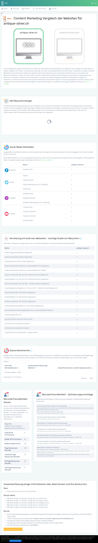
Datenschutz (4, 540)
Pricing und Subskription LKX (13, 529)
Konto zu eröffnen (47, 160)
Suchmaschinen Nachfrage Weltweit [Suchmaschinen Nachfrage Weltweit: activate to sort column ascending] (37, 367)
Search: (16, 361)
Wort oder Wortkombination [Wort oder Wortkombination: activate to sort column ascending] (11, 367)
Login (94, 3)
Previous (84, 378)
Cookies (11, 537)
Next (91, 378)
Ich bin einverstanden (15, 541)
